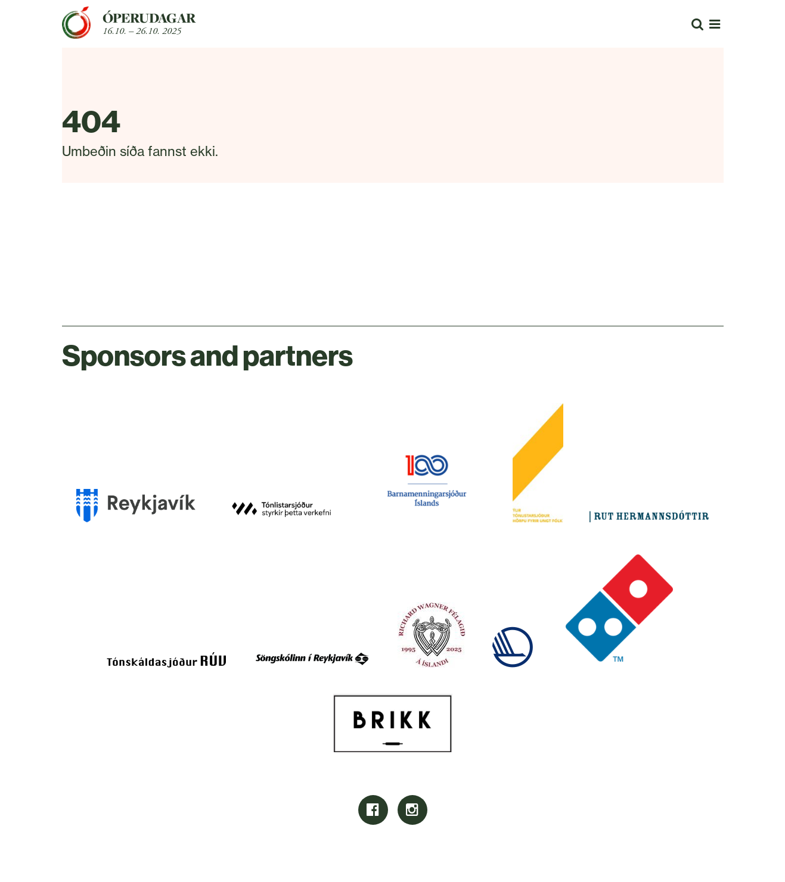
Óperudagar (149, 17)
